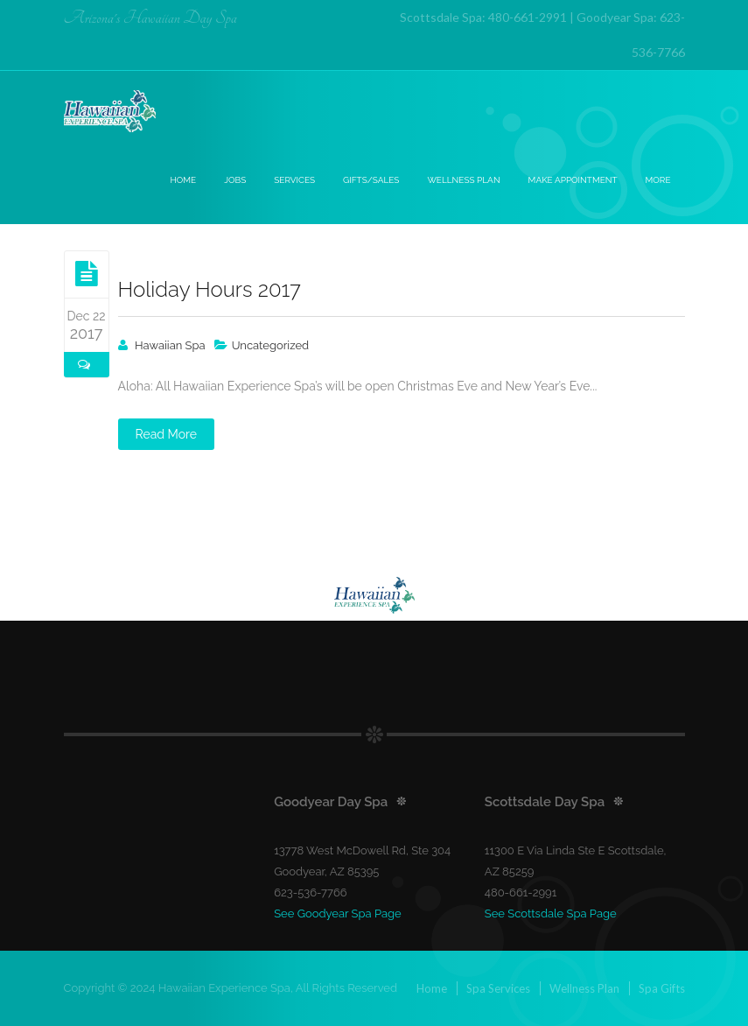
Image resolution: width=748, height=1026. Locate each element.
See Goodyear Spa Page (338, 913)
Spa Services (498, 988)
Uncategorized (271, 345)
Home (183, 180)
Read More (166, 434)
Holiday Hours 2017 (209, 289)
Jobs (235, 180)
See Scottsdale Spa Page (551, 913)
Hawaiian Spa (170, 345)
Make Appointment (573, 180)
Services (294, 180)
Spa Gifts (662, 988)
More (658, 180)
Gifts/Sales (371, 180)
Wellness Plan (463, 180)
